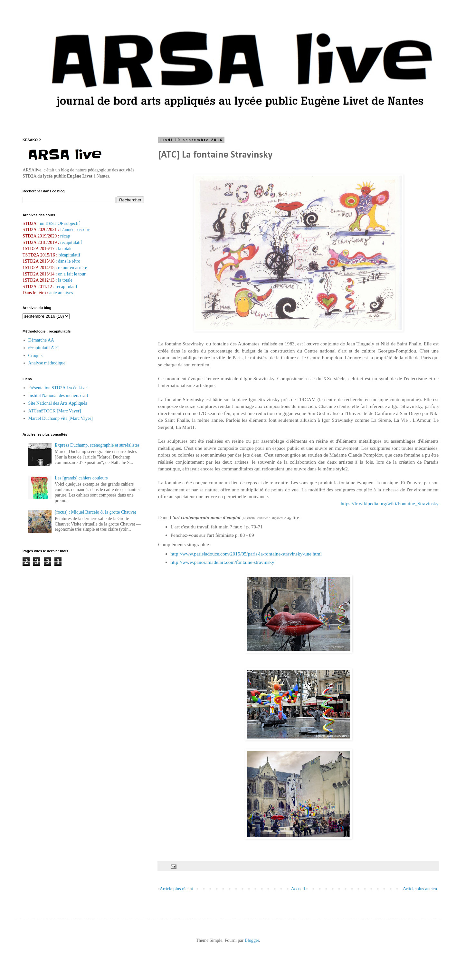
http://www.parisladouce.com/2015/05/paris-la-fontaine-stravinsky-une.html (246, 553)
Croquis (35, 355)
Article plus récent (176, 888)
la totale (65, 248)
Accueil (298, 888)
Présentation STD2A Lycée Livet (58, 387)
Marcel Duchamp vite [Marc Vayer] (60, 418)
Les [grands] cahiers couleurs (81, 478)
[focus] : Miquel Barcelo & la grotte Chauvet (95, 512)
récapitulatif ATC (44, 347)
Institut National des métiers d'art (58, 395)
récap (65, 236)
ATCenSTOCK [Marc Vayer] (54, 411)
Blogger (252, 940)
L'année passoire (74, 229)
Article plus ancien (420, 888)
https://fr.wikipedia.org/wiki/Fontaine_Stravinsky (390, 503)
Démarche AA (41, 340)
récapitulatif (71, 242)
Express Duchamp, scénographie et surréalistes (97, 445)
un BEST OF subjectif (60, 223)
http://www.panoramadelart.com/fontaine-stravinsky (222, 562)
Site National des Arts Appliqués (57, 403)
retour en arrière (72, 267)
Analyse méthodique (46, 363)
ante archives (61, 292)
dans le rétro (69, 261)
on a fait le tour (72, 274)
